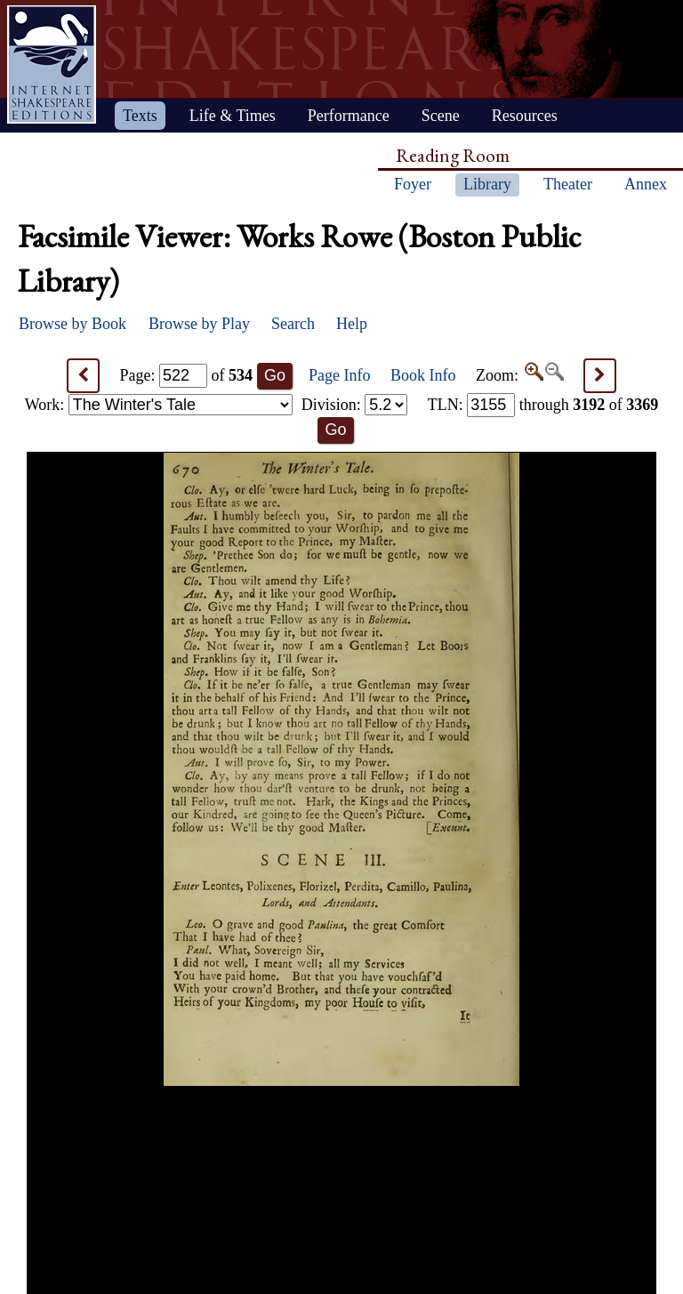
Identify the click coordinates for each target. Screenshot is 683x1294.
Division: (354, 405)
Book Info (423, 375)
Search (293, 324)
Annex (645, 184)
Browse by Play (199, 324)
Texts (140, 116)
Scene (441, 116)
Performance (349, 116)
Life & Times (232, 116)
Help (351, 324)
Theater (567, 184)
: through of (543, 405)
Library (487, 184)
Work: (159, 405)
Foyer (412, 184)
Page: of (186, 375)
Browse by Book (72, 324)
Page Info (339, 375)
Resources (525, 116)
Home (51, 64)
